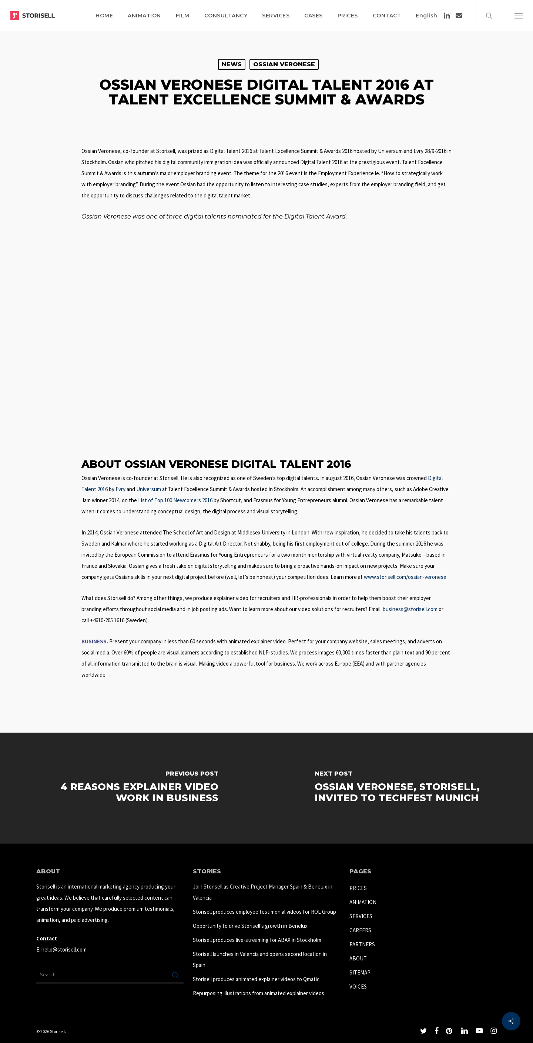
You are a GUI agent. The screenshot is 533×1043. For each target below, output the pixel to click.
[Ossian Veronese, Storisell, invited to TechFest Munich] (399, 788)
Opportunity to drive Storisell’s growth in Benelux (250, 925)
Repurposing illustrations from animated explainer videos (258, 993)
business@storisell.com (410, 609)
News (232, 64)
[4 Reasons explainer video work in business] (133, 788)
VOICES (358, 986)
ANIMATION (362, 902)
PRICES (358, 888)
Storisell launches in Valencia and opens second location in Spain (260, 959)
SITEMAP (360, 972)
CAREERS (360, 930)
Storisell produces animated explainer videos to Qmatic (256, 979)
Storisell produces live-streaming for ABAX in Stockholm (257, 939)
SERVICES (360, 916)
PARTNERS (362, 944)
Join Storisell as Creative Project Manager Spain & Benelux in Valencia (262, 892)
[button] (518, 15)
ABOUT (358, 958)
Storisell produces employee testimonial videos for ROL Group (264, 911)
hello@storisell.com (64, 949)
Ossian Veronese (284, 64)
